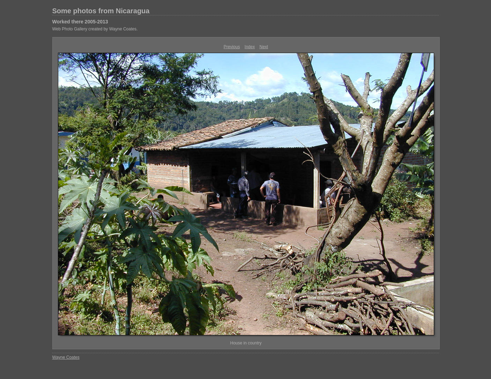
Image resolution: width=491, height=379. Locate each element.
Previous (232, 46)
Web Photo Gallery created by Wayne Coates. (95, 29)
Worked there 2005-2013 (80, 21)
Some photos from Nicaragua (101, 11)
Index (250, 46)
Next (264, 46)
